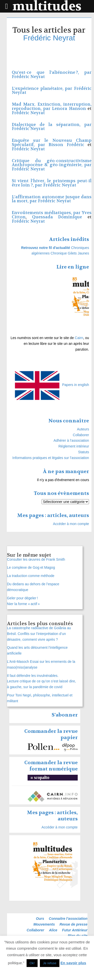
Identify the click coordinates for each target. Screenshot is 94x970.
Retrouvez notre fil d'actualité (45, 248)
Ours (40, 919)
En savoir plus (73, 963)
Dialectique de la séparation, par (51, 124)
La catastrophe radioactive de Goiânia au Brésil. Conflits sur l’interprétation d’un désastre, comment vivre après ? (39, 633)
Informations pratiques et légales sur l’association (50, 458)
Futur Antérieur (74, 930)
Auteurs (83, 429)
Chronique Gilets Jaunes (70, 253)
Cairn (79, 338)
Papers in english (75, 385)
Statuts (83, 452)
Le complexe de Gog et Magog (31, 567)
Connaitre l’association (68, 919)
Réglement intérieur (73, 446)
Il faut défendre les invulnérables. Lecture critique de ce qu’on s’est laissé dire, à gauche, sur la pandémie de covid (41, 681)
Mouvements (44, 924)
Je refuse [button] (49, 963)
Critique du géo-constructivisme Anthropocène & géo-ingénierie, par (51, 163)
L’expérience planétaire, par (43, 88)
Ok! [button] (32, 963)
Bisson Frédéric (66, 144)
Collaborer (81, 435)
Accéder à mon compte (71, 524)
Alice (53, 930)
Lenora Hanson (69, 108)
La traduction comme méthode (30, 576)
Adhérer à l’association (71, 440)
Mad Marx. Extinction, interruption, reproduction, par (51, 106)
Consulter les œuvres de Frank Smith (36, 559)
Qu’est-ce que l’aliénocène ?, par (51, 72)
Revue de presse (73, 924)
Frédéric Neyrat (49, 38)
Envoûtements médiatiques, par (47, 212)
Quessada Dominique (57, 217)
